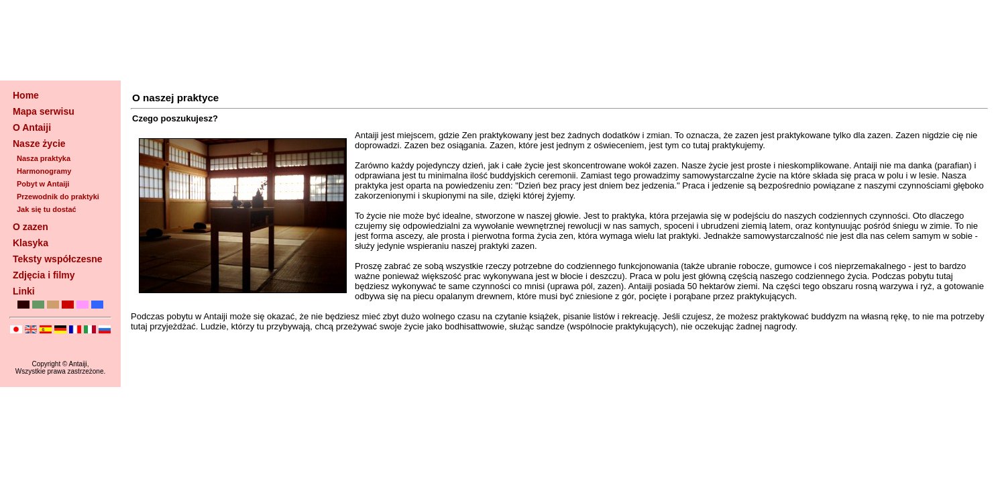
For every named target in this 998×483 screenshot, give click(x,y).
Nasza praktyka (43, 158)
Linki (24, 291)
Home (26, 95)
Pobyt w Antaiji (43, 184)
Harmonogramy (44, 171)
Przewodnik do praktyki (58, 197)
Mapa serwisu (43, 111)
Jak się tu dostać (46, 209)
